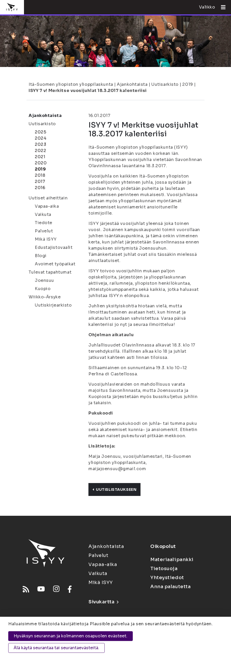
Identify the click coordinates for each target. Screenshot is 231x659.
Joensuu (44, 280)
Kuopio (43, 288)
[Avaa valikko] (221, 7)
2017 (40, 181)
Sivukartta (103, 602)
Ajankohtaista (132, 84)
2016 (40, 187)
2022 (40, 150)
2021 (40, 156)
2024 (40, 138)
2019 (187, 84)
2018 (40, 175)
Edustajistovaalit (54, 247)
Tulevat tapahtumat (50, 272)
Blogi (41, 255)
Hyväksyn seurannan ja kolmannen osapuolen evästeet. (70, 636)
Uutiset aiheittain (48, 198)
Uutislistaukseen (114, 489)
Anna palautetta (170, 586)
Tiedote (43, 222)
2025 (40, 132)
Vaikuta (43, 214)
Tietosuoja (164, 568)
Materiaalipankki (172, 559)
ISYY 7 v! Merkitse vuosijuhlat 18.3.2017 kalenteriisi (88, 90)
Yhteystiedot (167, 577)
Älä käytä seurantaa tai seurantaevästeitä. (56, 647)
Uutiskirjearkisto (53, 305)
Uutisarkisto (165, 84)
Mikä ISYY (46, 239)
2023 (40, 144)
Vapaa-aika (47, 206)
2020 (41, 163)
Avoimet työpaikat (55, 264)
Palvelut (44, 231)
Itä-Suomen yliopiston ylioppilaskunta (71, 84)
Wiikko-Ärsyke (45, 297)
